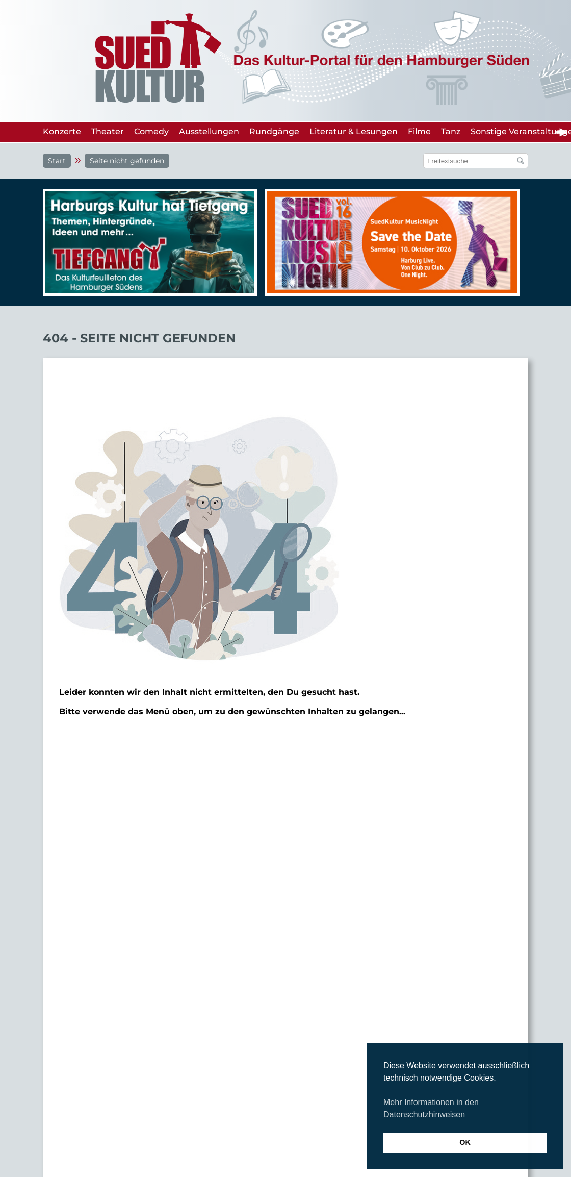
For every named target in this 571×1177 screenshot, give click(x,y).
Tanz (450, 131)
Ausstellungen (209, 131)
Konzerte (62, 131)
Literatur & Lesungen (353, 131)
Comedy (151, 131)
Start (57, 160)
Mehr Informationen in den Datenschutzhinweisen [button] (431, 1108)
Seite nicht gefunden (127, 160)
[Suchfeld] (470, 161)
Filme (419, 131)
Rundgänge (274, 131)
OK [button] (465, 1142)
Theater (107, 131)
